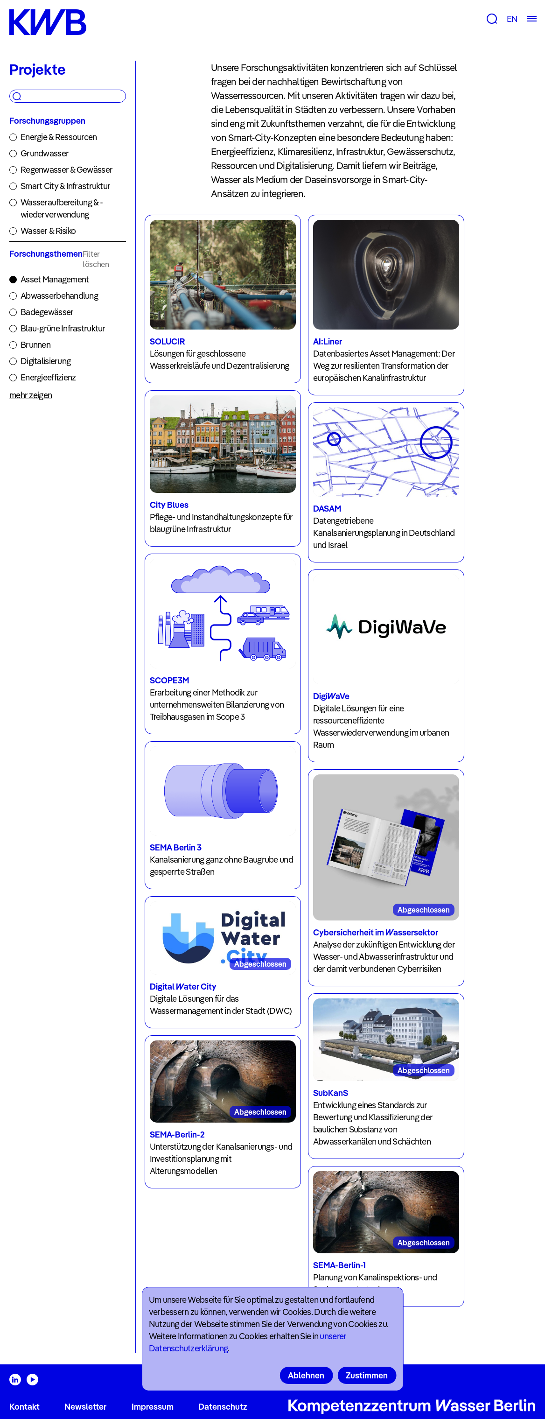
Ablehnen (306, 1375)
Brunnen (35, 344)
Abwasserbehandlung (59, 295)
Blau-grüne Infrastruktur (63, 328)
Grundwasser (45, 153)
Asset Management (55, 279)
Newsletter (85, 1406)
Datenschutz (222, 1406)
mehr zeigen (30, 395)
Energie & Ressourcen (59, 137)
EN (512, 19)
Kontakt (24, 1406)
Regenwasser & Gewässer (66, 169)
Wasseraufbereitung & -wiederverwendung (62, 208)
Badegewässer (47, 312)
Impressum (153, 1406)
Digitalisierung (45, 361)
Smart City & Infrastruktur (65, 186)
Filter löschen (96, 259)
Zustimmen (367, 1375)
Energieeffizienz (48, 377)
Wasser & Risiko (48, 230)
